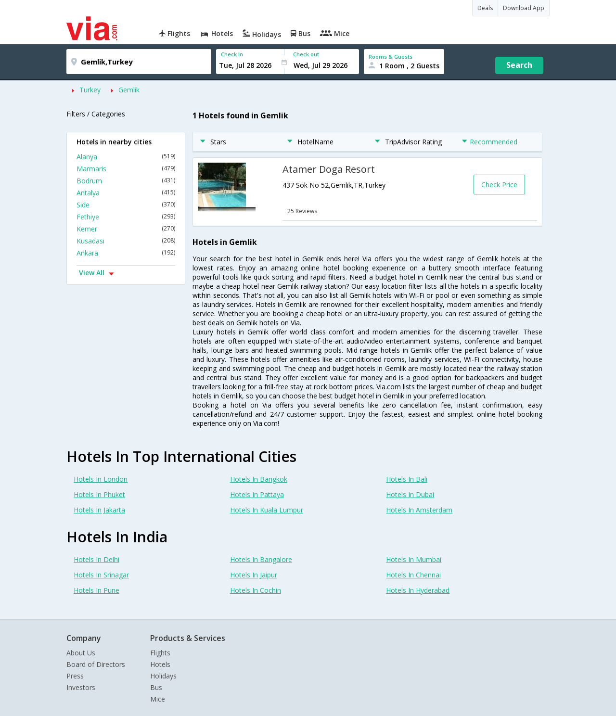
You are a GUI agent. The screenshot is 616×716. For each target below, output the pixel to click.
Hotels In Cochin (255, 590)
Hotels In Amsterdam (419, 509)
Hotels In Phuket (99, 494)
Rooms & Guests (390, 56)
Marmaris (126, 168)
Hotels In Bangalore (261, 559)
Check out (306, 54)
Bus (156, 687)
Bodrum (126, 180)
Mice (157, 698)
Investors (80, 687)
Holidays (163, 675)
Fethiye (126, 216)
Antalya (126, 192)
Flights (160, 652)
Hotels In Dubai (410, 494)
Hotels (160, 664)
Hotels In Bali (406, 479)
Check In (232, 54)
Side (126, 204)
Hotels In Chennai (413, 574)
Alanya (126, 156)
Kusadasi (126, 240)
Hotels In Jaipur (253, 574)
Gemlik (129, 89)
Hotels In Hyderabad (417, 590)
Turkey (90, 89)
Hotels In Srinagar (101, 574)
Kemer (126, 228)
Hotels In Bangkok (258, 479)
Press (75, 675)
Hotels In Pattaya (257, 494)
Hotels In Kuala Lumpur (266, 509)
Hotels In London (101, 479)
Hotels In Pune (96, 590)
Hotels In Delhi (96, 559)
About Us (80, 652)
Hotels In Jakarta (99, 509)
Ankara (126, 252)
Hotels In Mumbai (413, 559)
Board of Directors (95, 664)
